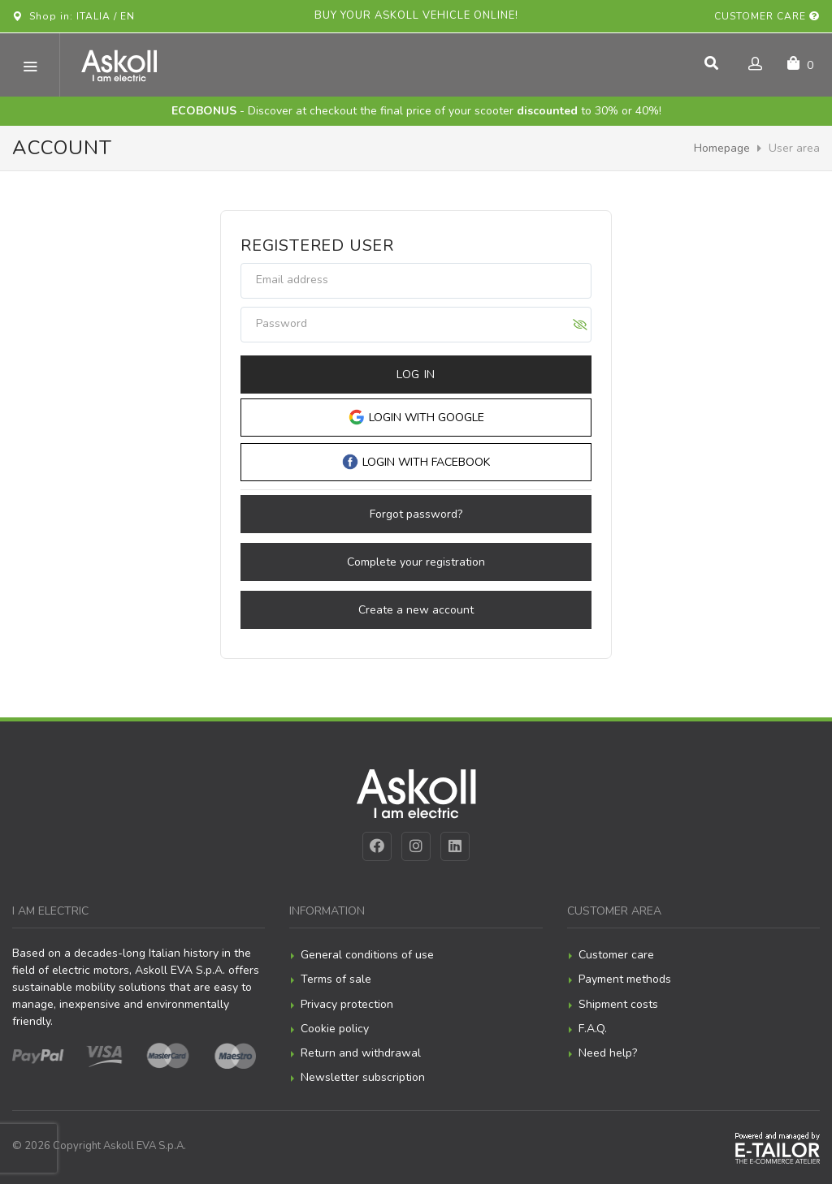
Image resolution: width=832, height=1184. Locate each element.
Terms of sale (336, 979)
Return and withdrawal (361, 1053)
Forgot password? (416, 514)
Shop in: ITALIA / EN (73, 16)
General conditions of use (367, 954)
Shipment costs (618, 1004)
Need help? (607, 1053)
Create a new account (416, 610)
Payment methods (624, 979)
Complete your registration (416, 562)
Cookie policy (335, 1028)
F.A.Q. (592, 1028)
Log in (415, 374)
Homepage (722, 148)
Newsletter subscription (363, 1077)
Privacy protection (347, 1004)
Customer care (767, 16)
